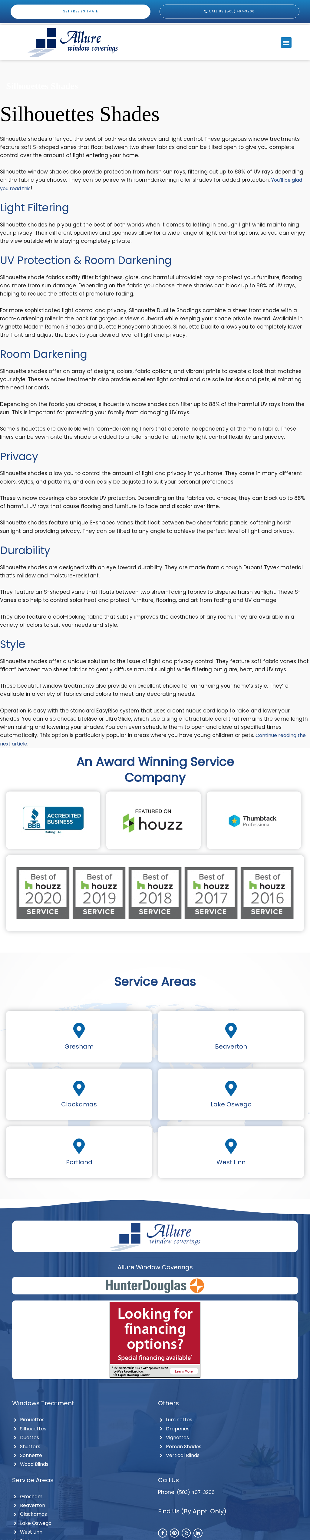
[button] (286, 42)
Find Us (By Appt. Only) (192, 1514)
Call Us (168, 1483)
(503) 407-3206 (198, 1495)
